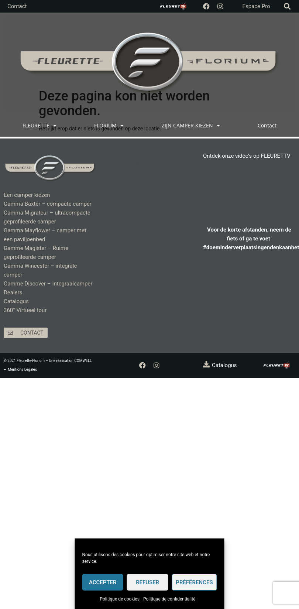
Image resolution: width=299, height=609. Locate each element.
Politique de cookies (120, 599)
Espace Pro (256, 6)
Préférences (194, 582)
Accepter (103, 582)
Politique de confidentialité (169, 599)
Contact (17, 6)
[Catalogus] (206, 364)
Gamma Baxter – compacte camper (48, 204)
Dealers (13, 292)
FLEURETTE (39, 125)
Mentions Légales (22, 369)
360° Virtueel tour (25, 310)
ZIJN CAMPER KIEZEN (191, 125)
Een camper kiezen (27, 195)
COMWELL (83, 361)
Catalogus (16, 301)
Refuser (147, 582)
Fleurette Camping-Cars (145, 163)
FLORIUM (109, 125)
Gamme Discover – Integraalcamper (48, 283)
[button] (287, 6)
